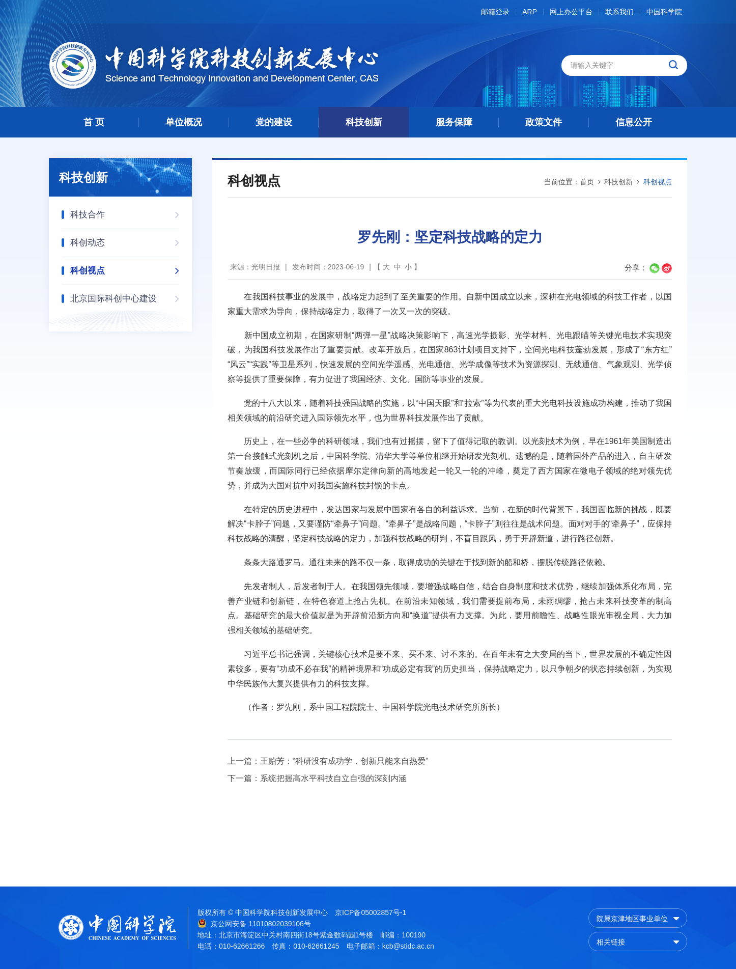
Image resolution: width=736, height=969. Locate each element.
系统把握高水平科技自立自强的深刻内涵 (333, 778)
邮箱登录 (495, 12)
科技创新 (364, 122)
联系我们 (619, 12)
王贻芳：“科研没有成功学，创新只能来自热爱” (344, 761)
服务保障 (454, 122)
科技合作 (124, 211)
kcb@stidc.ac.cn (408, 946)
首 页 (93, 122)
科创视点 (124, 267)
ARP (529, 12)
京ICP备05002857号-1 (370, 912)
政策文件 (543, 122)
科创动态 (124, 239)
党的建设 (274, 122)
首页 (587, 182)
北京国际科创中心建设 (124, 295)
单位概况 (183, 122)
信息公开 (633, 122)
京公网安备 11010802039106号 (254, 923)
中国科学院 (664, 12)
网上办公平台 (571, 12)
